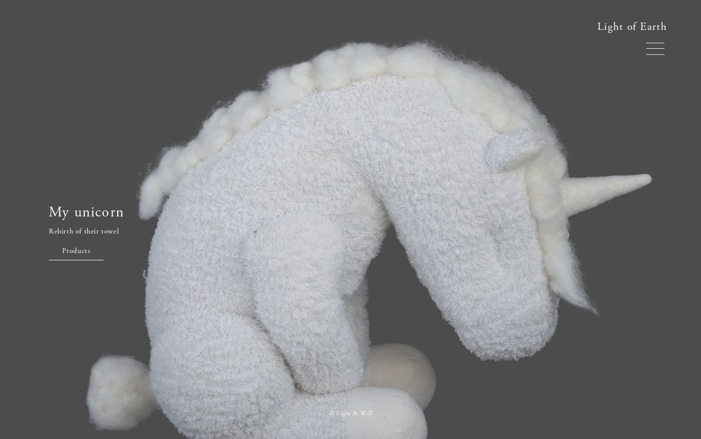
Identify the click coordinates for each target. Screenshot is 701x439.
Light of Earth (632, 27)
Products (76, 250)
